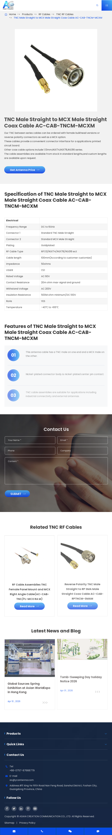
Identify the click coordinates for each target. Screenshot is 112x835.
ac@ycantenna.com (22, 780)
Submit (20, 494)
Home (12, 14)
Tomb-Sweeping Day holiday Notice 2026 (81, 677)
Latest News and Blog (56, 633)
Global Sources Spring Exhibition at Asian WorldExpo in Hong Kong (29, 686)
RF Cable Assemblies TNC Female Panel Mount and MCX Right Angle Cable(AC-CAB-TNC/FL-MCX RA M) (29, 590)
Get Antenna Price (23, 170)
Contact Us (15, 755)
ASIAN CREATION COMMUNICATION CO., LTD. (45, 816)
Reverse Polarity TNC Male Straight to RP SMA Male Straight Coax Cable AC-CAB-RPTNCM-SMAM (82, 589)
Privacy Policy (27, 823)
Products (27, 14)
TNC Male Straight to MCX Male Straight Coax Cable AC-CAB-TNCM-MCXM (58, 17)
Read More (29, 604)
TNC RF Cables (64, 14)
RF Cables (44, 14)
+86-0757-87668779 (22, 770)
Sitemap (9, 823)
